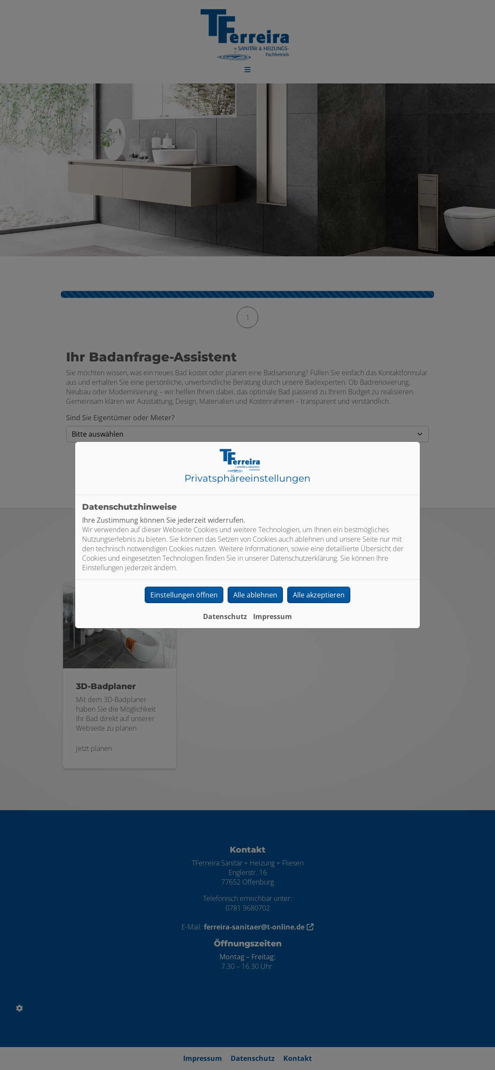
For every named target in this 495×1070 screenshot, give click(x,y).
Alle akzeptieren (319, 595)
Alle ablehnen (255, 595)
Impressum (272, 616)
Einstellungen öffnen (184, 595)
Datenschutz (225, 616)
